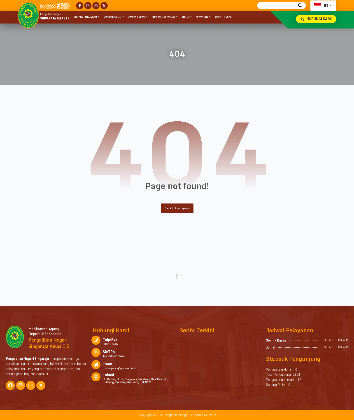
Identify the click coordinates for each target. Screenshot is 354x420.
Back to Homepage (177, 208)
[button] (79, 5)
